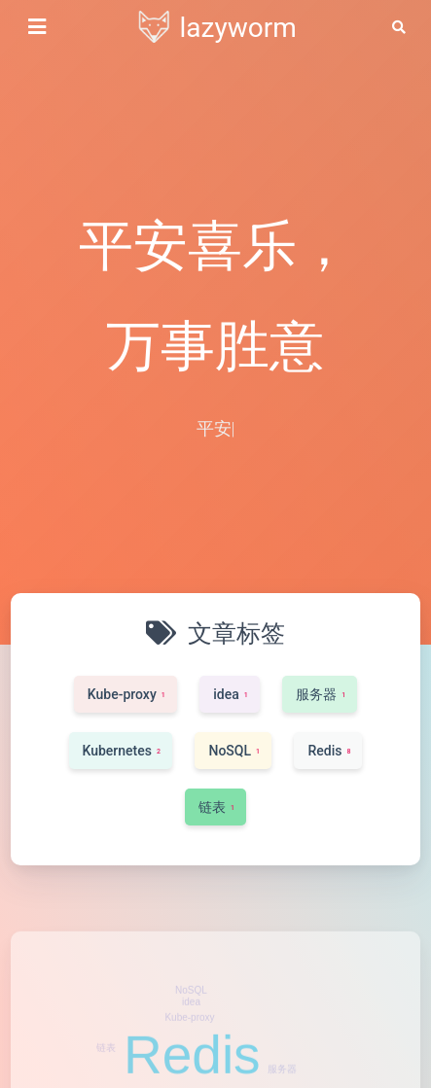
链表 (106, 1079)
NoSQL (191, 1022)
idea (191, 1034)
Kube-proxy (189, 1049)
